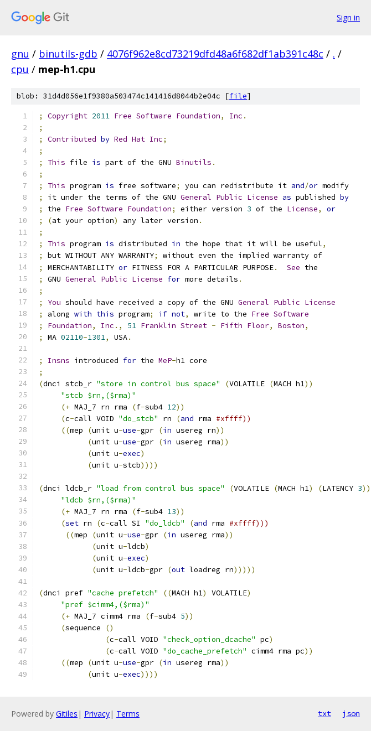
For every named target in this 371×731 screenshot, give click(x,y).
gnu (20, 53)
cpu (20, 69)
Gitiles (67, 713)
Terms (128, 713)
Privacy (97, 713)
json (351, 713)
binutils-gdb (68, 53)
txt (324, 713)
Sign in (348, 17)
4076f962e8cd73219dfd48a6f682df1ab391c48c (215, 53)
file (238, 96)
